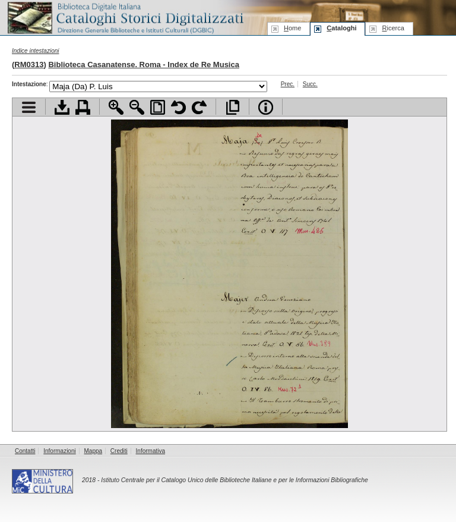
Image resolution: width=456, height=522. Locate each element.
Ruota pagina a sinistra (178, 107)
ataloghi (341, 28)
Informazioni (59, 451)
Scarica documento (62, 107)
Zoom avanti (116, 107)
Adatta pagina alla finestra (157, 107)
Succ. (310, 84)
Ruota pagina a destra (199, 107)
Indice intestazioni (35, 51)
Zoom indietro (136, 107)
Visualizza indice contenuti (28, 107)
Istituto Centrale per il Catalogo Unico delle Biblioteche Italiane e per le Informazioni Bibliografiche (234, 480)
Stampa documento (82, 107)
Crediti (119, 451)
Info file (265, 107)
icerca (393, 28)
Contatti (25, 451)
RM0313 (28, 64)
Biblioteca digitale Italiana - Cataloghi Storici (124, 17)
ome (292, 28)
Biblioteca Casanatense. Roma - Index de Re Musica (143, 64)
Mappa (93, 451)
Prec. (287, 84)
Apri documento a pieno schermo (232, 107)
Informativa (150, 451)
